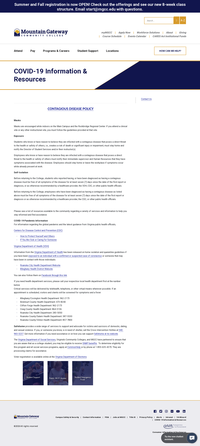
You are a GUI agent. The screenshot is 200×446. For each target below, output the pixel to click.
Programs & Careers (56, 51)
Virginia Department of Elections (71, 356)
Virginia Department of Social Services (37, 339)
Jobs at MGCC (119, 417)
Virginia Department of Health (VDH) (31, 246)
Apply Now (124, 32)
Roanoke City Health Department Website (40, 265)
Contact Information (92, 417)
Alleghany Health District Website (36, 269)
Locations (112, 51)
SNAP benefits (89, 343)
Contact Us (146, 99)
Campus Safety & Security (67, 417)
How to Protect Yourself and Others (37, 236)
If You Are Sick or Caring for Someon (37, 240)
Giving (182, 32)
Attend (18, 51)
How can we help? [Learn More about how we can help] (170, 50)
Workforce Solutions (148, 32)
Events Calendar (137, 36)
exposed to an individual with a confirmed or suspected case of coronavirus (65, 256)
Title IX (132, 417)
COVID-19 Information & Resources (170, 420)
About (169, 32)
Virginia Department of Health (48, 252)
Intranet (169, 417)
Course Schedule (111, 36)
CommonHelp (74, 347)
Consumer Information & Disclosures (169, 432)
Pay (32, 51)
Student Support (87, 51)
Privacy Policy (145, 417)
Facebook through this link (54, 275)
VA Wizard (181, 417)
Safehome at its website (106, 333)
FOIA (107, 417)
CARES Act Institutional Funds (169, 36)
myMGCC (106, 32)
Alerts (159, 417)
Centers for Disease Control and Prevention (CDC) (38, 230)
